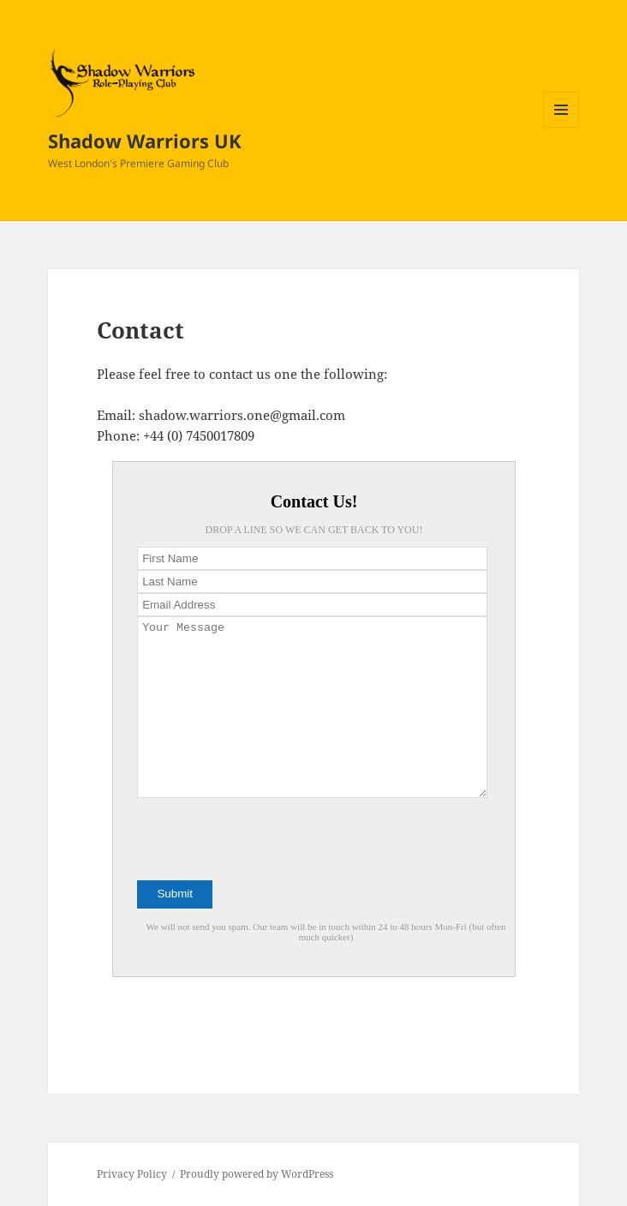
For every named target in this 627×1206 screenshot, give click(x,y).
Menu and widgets (561, 127)
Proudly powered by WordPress (256, 1174)
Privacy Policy (132, 1174)
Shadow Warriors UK (145, 140)
